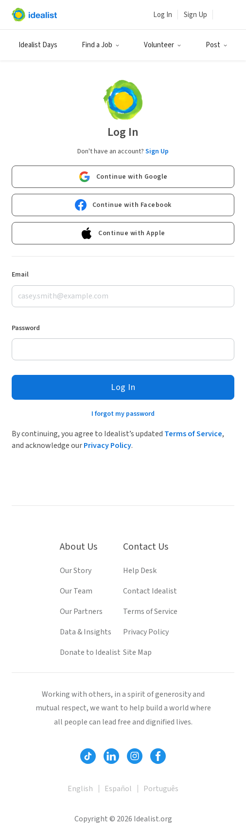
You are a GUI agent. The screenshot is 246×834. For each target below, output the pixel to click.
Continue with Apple (123, 233)
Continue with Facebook (123, 205)
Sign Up (195, 15)
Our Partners (81, 611)
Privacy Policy (107, 445)
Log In (162, 15)
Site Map (137, 652)
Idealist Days (37, 45)
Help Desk (140, 570)
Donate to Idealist (90, 652)
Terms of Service (193, 433)
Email (20, 274)
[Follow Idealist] (88, 756)
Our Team (76, 591)
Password (26, 328)
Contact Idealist (150, 591)
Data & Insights (85, 632)
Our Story (75, 570)
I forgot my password (123, 414)
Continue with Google (123, 177)
